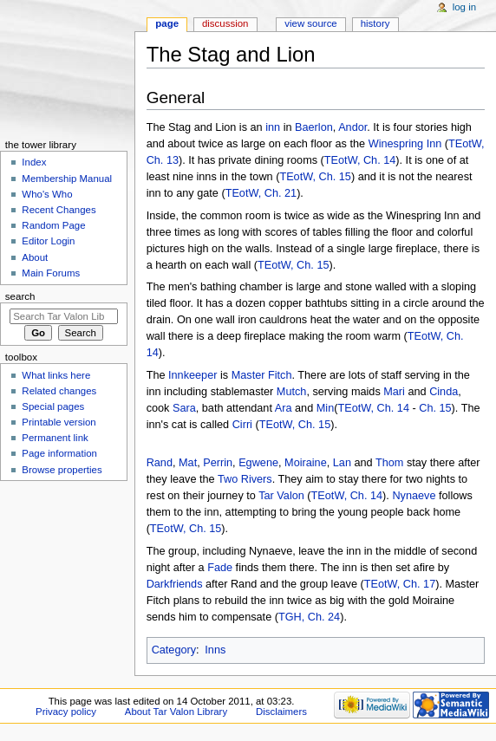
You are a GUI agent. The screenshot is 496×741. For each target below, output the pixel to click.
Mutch (292, 392)
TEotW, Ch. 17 (400, 584)
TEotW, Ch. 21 (261, 193)
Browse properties (61, 470)
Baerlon (314, 127)
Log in (464, 7)
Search (20, 296)
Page (167, 23)
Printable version (58, 422)
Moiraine (305, 463)
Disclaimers (281, 711)
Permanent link (55, 437)
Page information (59, 453)
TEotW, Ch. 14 (360, 160)
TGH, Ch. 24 (309, 617)
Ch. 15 (435, 408)
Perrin (217, 463)
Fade (219, 568)
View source (310, 23)
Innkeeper (192, 375)
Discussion (225, 23)
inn (272, 127)
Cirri (242, 425)
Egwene (258, 463)
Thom (389, 463)
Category (174, 650)
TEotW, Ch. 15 (315, 177)
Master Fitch (262, 375)
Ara (283, 408)
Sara (184, 408)
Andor (352, 127)
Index (34, 162)
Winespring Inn (405, 144)
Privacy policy (66, 711)
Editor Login (48, 241)
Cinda (443, 392)
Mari (394, 392)
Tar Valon (281, 496)
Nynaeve (413, 496)
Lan (342, 463)
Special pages (53, 406)
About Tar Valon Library (176, 711)
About (35, 257)
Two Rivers (245, 479)
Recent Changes (58, 210)
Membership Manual (67, 178)
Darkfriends (175, 584)
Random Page (53, 225)
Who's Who (47, 194)
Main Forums (51, 273)
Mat (188, 463)
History (375, 23)
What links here (56, 375)
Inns (215, 650)
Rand (160, 463)
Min (325, 408)
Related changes (59, 391)
